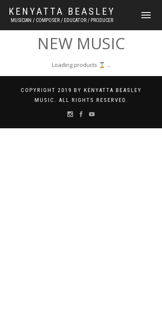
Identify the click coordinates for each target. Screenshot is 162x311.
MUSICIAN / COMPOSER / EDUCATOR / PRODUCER (62, 20)
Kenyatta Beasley (62, 11)
